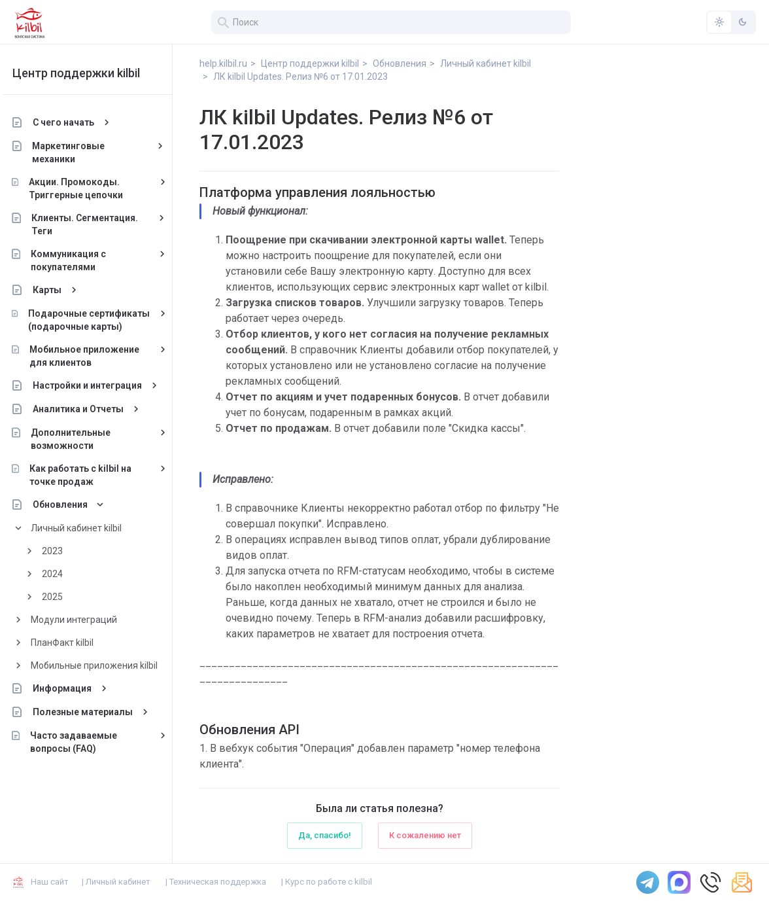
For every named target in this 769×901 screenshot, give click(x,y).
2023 (62, 551)
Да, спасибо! (324, 835)
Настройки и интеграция (97, 385)
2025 (62, 597)
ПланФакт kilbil (72, 642)
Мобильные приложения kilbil (104, 665)
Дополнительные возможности (81, 439)
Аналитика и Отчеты (88, 409)
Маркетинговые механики (79, 152)
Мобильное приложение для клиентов (95, 356)
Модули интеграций (84, 619)
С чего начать (74, 122)
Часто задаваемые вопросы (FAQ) (84, 742)
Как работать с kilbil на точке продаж (92, 475)
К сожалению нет (425, 835)
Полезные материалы (93, 712)
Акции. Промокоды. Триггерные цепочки (86, 188)
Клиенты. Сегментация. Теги (96, 224)
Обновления (70, 504)
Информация (72, 688)
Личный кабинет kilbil (86, 528)
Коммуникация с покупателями (78, 260)
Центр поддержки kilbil (86, 73)
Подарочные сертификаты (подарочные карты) (99, 320)
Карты (57, 290)
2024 (62, 574)
